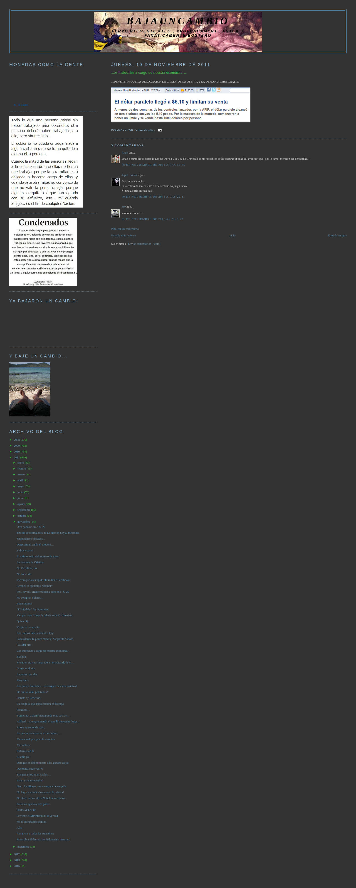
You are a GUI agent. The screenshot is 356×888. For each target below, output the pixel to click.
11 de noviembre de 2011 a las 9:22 (152, 219)
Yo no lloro (23, 745)
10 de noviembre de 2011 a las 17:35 (153, 164)
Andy (124, 152)
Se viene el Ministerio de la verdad (37, 815)
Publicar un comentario (125, 228)
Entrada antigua (337, 235)
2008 (17, 439)
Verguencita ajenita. (28, 627)
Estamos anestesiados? (30, 780)
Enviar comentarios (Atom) (144, 243)
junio (20, 492)
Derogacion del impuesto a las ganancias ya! (43, 762)
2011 (17, 457)
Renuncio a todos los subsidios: (35, 833)
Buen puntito (24, 603)
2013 (17, 860)
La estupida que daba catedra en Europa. (40, 703)
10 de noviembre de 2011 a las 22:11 (153, 196)
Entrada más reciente (123, 235)
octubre (22, 515)
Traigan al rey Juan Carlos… (34, 774)
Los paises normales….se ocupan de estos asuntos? (47, 686)
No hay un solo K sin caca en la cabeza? (40, 792)
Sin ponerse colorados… (31, 538)
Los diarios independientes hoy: (35, 633)
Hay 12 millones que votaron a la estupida (41, 786)
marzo (21, 474)
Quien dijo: (23, 621)
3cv (123, 206)
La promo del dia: (27, 674)
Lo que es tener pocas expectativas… (38, 733)
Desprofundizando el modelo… (35, 544)
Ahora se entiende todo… (32, 727)
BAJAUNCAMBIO (177, 20)
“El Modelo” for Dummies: (33, 609)
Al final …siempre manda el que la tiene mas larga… (48, 721)
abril (20, 480)
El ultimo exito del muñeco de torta (37, 556)
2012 (17, 854)
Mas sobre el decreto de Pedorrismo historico (43, 839)
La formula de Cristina (30, 562)
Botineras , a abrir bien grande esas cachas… (43, 715)
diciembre (23, 846)
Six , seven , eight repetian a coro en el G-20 (43, 591)
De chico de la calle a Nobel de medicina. (41, 798)
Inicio (232, 235)
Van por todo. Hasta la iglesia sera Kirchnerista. (45, 615)
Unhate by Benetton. (29, 698)
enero (21, 462)
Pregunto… (23, 709)
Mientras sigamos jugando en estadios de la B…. (45, 662)
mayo (21, 486)
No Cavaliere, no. (27, 568)
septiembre (24, 509)
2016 (17, 866)
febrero (22, 468)
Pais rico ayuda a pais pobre (33, 804)
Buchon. (22, 656)
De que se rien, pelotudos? (32, 692)
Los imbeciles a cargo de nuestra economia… (148, 72)
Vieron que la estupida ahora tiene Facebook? (43, 580)
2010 (17, 451)
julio (20, 498)
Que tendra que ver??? (30, 768)
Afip (19, 827)
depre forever (129, 175)
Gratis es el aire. (26, 668)
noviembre (24, 521)
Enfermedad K (25, 751)
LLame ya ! (23, 756)
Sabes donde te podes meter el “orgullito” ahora (45, 639)
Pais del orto (24, 644)
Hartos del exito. (26, 810)
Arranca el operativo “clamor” (34, 585)
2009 (17, 445)
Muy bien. (23, 680)
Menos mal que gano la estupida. (36, 739)
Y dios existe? (25, 550)
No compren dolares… (30, 597)
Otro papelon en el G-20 (31, 526)
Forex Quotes (21, 104)
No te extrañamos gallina (31, 821)
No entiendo (24, 574)
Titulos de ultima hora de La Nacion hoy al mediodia (48, 532)
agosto (21, 504)
